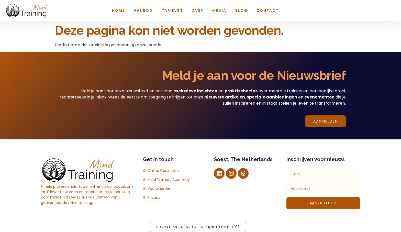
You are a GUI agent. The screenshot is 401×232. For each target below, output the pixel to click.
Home (118, 10)
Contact (268, 10)
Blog (241, 10)
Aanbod (143, 10)
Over (197, 10)
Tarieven (172, 10)
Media (219, 10)
